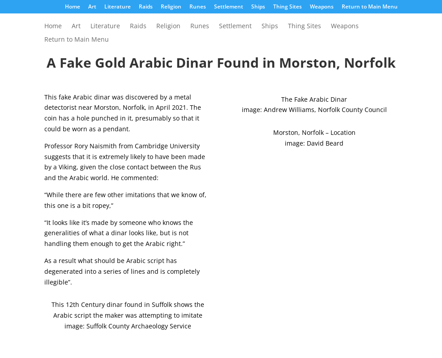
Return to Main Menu (370, 7)
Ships (258, 7)
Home (72, 7)
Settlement (228, 7)
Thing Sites (287, 7)
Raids (146, 7)
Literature (117, 7)
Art (92, 7)
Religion (171, 7)
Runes (197, 7)
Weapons (322, 7)
